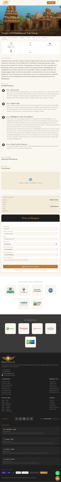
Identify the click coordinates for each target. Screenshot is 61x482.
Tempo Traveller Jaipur (7, 385)
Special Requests (8, 257)
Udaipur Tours (52, 385)
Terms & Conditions (54, 407)
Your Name (6, 226)
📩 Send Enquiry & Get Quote (30, 266)
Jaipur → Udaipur (6, 409)
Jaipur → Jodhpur (6, 407)
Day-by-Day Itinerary (13, 37)
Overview (4, 37)
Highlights (22, 37)
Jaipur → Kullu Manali (7, 411)
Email (4, 236)
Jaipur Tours (52, 381)
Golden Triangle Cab (6, 404)
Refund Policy (52, 409)
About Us (51, 400)
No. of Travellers (8, 247)
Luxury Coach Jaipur (6, 394)
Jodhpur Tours (52, 383)
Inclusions (29, 37)
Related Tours (46, 37)
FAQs (34, 37)
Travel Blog (52, 404)
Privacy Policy (52, 405)
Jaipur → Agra (5, 402)
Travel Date (6, 241)
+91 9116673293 (6, 371)
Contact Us (52, 402)
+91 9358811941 (6, 369)
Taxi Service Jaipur (6, 383)
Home (2, 30)
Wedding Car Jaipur (6, 392)
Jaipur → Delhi (5, 400)
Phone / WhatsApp (8, 231)
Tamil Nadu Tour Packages (11, 30)
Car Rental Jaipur (6, 381)
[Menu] (57, 2)
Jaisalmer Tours (53, 387)
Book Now (51, 2)
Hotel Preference (8, 252)
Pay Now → (43, 472)
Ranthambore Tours (54, 390)
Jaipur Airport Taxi (6, 387)
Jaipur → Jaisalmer (6, 405)
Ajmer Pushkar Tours (54, 388)
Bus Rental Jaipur (6, 388)
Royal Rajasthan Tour (54, 392)
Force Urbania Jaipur (6, 390)
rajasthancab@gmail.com (8, 373)
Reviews (39, 37)
